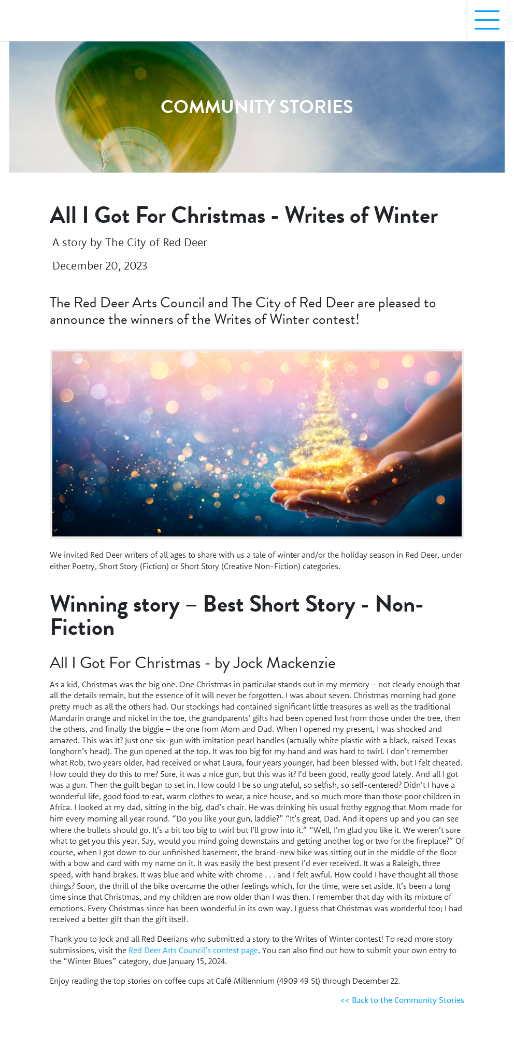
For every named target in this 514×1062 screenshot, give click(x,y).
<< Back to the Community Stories (402, 1000)
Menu (482, 15)
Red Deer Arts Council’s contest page (193, 950)
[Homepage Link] (53, 16)
